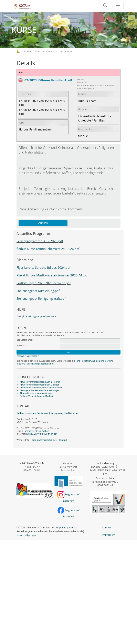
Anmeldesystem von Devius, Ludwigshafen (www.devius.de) (50, 531)
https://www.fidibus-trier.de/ (41, 433)
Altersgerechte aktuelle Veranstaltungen (39, 390)
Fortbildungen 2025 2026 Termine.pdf (44, 283)
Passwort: (22, 345)
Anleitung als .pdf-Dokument (40, 316)
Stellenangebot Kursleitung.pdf (38, 291)
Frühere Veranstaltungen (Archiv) (36, 396)
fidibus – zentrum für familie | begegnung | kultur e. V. (47, 412)
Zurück (43, 223)
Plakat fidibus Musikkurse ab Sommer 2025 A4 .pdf (52, 275)
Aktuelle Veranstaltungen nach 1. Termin (40, 382)
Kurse (27, 51)
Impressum (108, 534)
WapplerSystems (65, 527)
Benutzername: (25, 339)
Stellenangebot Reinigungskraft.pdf (41, 298)
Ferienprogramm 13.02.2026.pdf (40, 241)
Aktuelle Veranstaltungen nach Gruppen (39, 384)
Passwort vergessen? (28, 355)
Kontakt (106, 527)
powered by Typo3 (27, 535)
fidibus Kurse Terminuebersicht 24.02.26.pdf (48, 249)
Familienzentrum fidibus (36, 430)
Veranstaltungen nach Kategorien (54, 51)
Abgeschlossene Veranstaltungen (36, 393)
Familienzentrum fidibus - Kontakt (49, 439)
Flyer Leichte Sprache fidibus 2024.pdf (43, 267)
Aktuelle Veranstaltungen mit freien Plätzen (41, 387)
